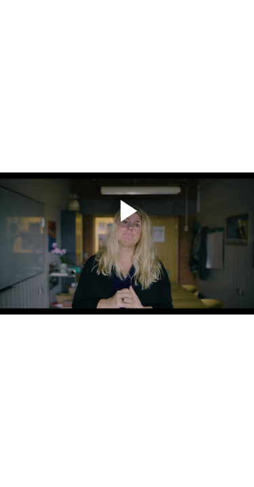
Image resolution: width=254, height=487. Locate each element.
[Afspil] (127, 224)
